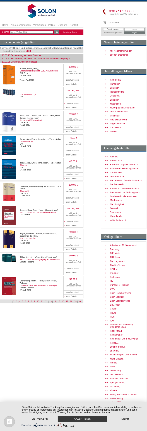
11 (42, 301)
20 (79, 301)
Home (5, 25)
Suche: (5, 32)
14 (54, 301)
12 (46, 301)
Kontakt (74, 25)
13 (50, 301)
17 (67, 301)
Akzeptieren (82, 418)
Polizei (51, 25)
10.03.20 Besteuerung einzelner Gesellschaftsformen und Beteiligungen (36, 58)
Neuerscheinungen (21, 25)
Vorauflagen (39, 25)
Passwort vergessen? (113, 33)
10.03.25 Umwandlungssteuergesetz (19, 62)
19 (75, 301)
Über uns (63, 25)
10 (38, 301)
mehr (125, 418)
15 (58, 301)
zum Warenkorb (71, 80)
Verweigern (40, 418)
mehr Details (70, 84)
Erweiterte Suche (70, 32)
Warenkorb (114, 23)
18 (71, 301)
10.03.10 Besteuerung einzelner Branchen (22, 55)
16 (63, 301)
